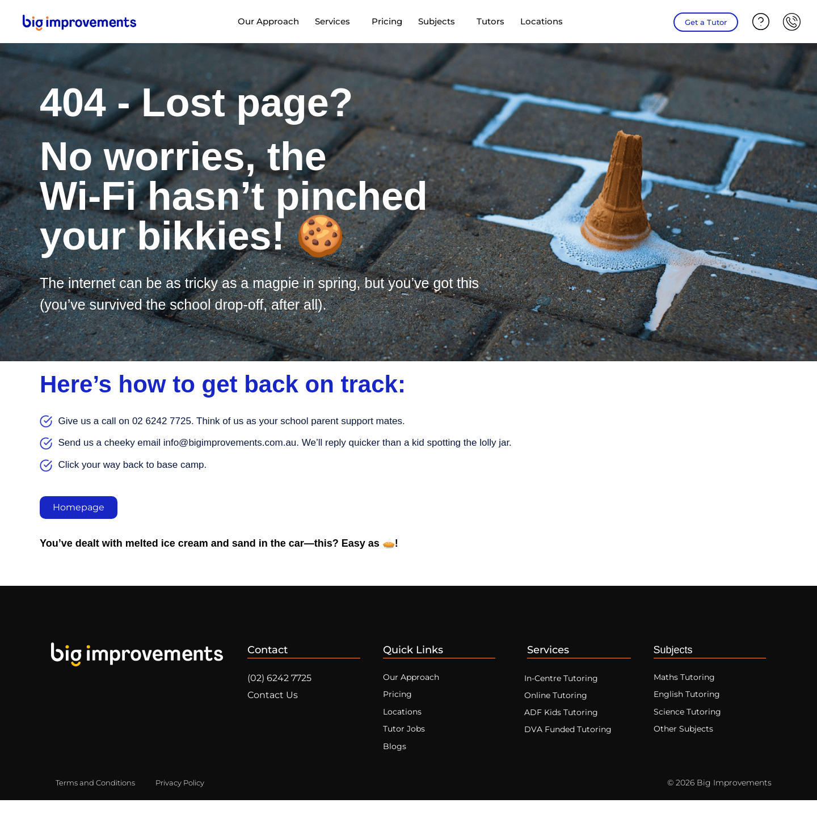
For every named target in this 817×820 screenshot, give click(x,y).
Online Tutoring (562, 701)
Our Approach (268, 21)
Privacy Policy (190, 802)
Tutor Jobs (405, 743)
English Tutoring (688, 701)
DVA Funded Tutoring (575, 742)
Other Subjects (685, 743)
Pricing (387, 21)
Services (335, 21)
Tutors (490, 21)
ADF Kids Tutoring (568, 722)
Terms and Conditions (99, 802)
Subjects (439, 21)
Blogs (394, 764)
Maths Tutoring (686, 680)
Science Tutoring (689, 722)
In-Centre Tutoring (569, 681)
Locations (544, 21)
